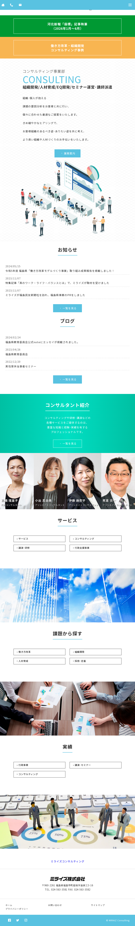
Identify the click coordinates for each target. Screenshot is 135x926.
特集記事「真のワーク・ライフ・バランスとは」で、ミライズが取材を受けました (57, 283)
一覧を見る (68, 308)
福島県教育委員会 (16, 354)
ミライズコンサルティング (67, 861)
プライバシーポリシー (16, 908)
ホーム (8, 905)
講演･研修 (24, 547)
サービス (23, 538)
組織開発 (80, 651)
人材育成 (23, 661)
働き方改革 (24, 651)
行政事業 (23, 765)
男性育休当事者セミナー (20, 366)
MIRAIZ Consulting (119, 920)
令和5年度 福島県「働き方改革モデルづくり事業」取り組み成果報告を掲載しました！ (60, 271)
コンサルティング (84, 538)
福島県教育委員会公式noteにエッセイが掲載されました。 (42, 342)
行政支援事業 (82, 547)
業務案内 (68, 153)
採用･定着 (80, 661)
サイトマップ (98, 905)
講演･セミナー (83, 765)
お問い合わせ (55, 905)
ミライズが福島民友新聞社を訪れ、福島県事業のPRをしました (45, 295)
